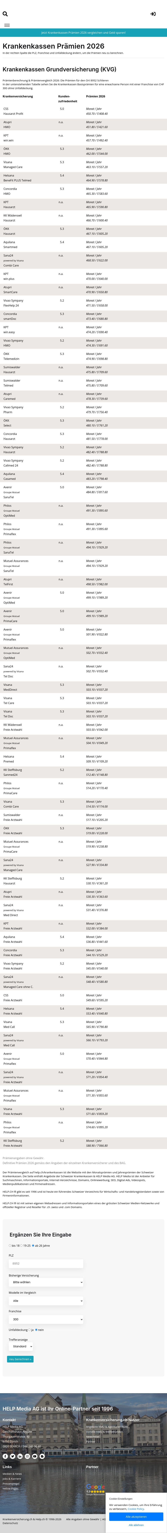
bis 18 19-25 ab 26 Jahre (29, 1246)
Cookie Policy (136, 1509)
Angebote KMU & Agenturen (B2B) (107, 1426)
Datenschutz (10, 1523)
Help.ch (40, 1519)
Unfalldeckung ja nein (26, 1330)
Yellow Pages (10, 1488)
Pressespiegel (11, 1483)
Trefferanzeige (21, 1344)
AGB (104, 1519)
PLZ (11, 1255)
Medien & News (12, 1473)
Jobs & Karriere (12, 1478)
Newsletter (93, 1436)
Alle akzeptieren (136, 1517)
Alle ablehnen (136, 1525)
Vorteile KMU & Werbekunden (104, 1431)
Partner (91, 1441)
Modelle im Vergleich (22, 1293)
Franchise (15, 1311)
